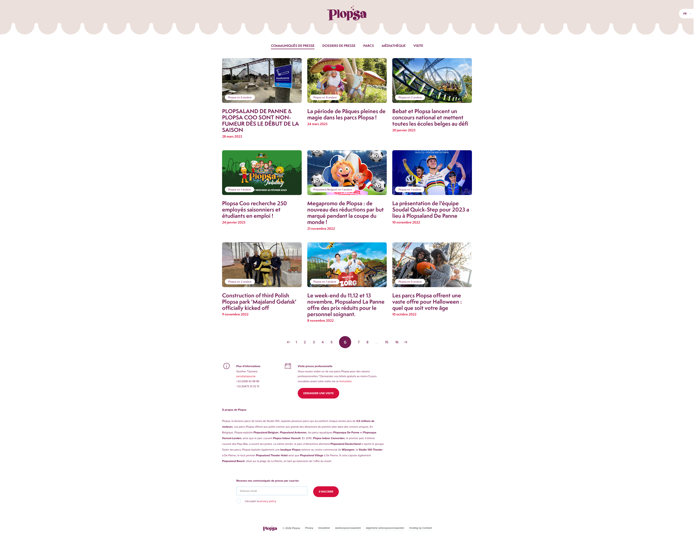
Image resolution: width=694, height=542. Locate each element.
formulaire (345, 381)
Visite (418, 45)
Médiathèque (394, 45)
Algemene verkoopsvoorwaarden (385, 528)
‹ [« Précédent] (288, 342)
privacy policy (268, 501)
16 (397, 342)
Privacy (309, 528)
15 (386, 342)
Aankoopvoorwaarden (348, 528)
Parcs (368, 45)
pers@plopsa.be (246, 376)
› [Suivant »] (405, 342)
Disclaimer (324, 528)
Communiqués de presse (293, 45)
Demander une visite (318, 393)
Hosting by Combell (420, 528)
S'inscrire (326, 492)
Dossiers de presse (339, 45)
